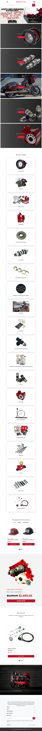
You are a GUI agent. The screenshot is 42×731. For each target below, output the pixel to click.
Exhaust (21, 313)
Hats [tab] (14, 522)
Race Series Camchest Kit (14, 592)
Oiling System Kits (21, 437)
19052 (12, 538)
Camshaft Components (21, 242)
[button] (34, 1)
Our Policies (10, 711)
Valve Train (21, 490)
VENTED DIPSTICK (12, 648)
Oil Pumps (21, 402)
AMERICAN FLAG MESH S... (28, 539)
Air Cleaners (21, 171)
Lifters (21, 384)
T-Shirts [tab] (19, 522)
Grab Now (21, 601)
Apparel (21, 188)
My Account (9, 713)
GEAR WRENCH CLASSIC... (13, 539)
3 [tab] (21, 549)
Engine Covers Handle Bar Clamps (21, 295)
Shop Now (21, 37)
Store (8, 706)
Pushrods (21, 455)
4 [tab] (22, 549)
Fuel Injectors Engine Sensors (21, 348)
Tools (21, 473)
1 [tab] (19, 549)
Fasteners (21, 330)
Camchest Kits (21, 206)
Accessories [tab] (26, 522)
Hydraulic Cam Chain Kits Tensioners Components (21, 366)
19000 (26, 538)
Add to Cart (14, 544)
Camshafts (21, 259)
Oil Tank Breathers (21, 419)
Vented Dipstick (21, 508)
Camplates (21, 224)
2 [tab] (20, 549)
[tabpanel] (13, 535)
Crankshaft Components (21, 277)
